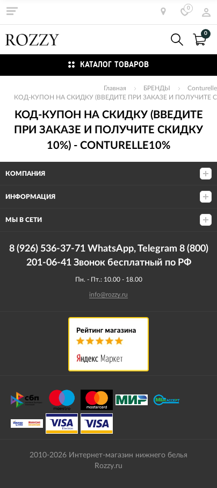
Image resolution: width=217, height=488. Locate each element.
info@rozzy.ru (108, 294)
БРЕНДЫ (156, 88)
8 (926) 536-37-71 (153, 39)
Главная (115, 88)
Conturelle (202, 88)
